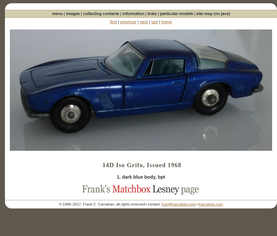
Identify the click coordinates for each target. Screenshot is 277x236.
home (166, 21)
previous (128, 21)
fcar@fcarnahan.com (179, 204)
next (144, 21)
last (154, 21)
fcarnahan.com (211, 204)
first (113, 21)
